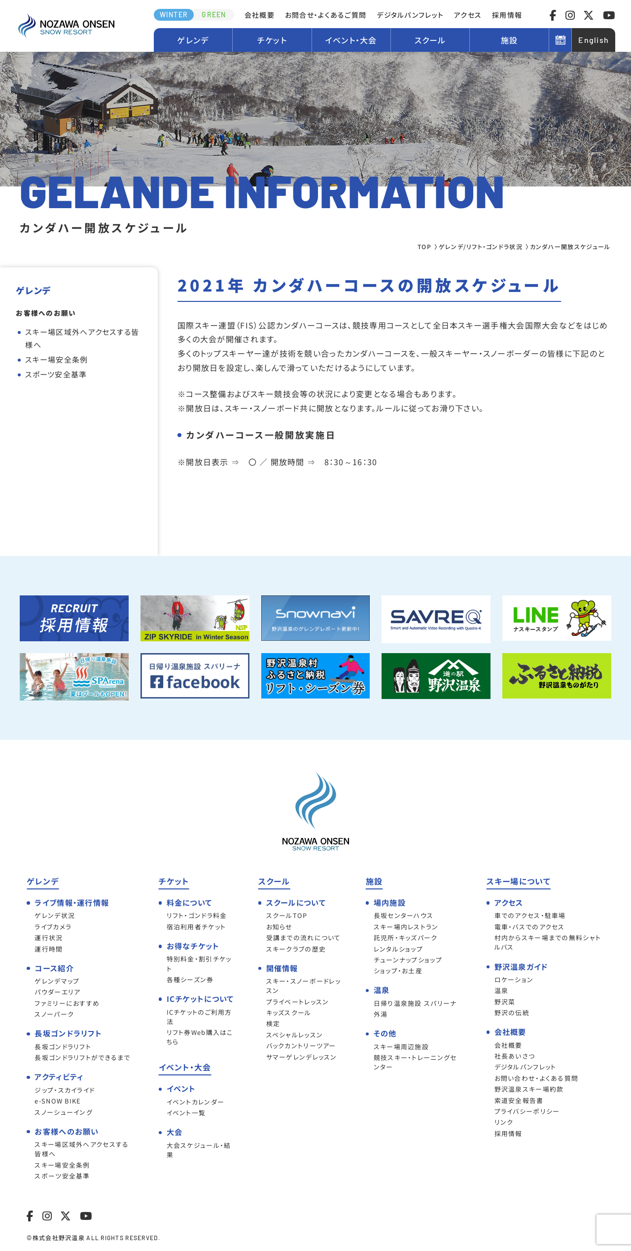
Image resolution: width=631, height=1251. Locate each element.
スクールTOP (287, 915)
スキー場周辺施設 (401, 1046)
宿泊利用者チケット (196, 926)
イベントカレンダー (196, 1101)
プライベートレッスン (297, 1001)
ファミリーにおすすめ (67, 1003)
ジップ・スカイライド (65, 1090)
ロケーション (514, 979)
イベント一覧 (186, 1112)
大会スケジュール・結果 (199, 1150)
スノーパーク (54, 1014)
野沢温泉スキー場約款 (529, 1089)
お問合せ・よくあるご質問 (325, 15)
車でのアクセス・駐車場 (530, 915)
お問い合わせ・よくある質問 (536, 1078)
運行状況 (49, 937)
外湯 (381, 1014)
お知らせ (279, 926)
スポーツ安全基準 (56, 374)
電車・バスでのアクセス (529, 926)
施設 (509, 40)
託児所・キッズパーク (406, 937)
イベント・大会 (351, 40)
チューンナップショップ (408, 959)
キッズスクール (289, 1012)
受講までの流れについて (303, 937)
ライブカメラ (53, 926)
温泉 (501, 990)
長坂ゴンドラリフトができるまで (82, 1057)
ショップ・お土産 (398, 970)
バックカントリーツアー (301, 1045)
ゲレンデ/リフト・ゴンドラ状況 (481, 246)
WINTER (174, 14)
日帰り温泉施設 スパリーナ (415, 1003)
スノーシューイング (64, 1112)
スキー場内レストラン (406, 926)
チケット (272, 40)
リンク (504, 1122)
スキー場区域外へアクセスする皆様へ (82, 338)
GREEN (214, 14)
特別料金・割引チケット (199, 963)
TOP (424, 246)
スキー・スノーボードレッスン (303, 985)
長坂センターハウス (404, 915)
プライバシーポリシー (527, 1111)
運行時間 (49, 949)
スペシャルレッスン (294, 1034)
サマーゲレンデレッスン (301, 1057)
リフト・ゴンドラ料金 (197, 915)
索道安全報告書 (519, 1100)
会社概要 (260, 15)
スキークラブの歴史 (296, 949)
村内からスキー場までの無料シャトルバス (547, 942)
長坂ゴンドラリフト (63, 1046)
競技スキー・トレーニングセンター (415, 1062)
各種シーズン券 (190, 979)
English (593, 39)
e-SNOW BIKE (58, 1100)
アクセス (468, 15)
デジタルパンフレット (410, 15)
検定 (273, 1023)
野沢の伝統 (511, 1012)
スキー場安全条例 (56, 359)
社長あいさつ (514, 1056)
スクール (430, 40)
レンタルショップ (398, 949)
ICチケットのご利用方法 (199, 1016)
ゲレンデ (193, 40)
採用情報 (507, 15)
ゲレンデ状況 (55, 915)
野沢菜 (505, 1001)
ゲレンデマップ (57, 981)
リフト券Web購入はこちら (200, 1037)
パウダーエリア (57, 991)
